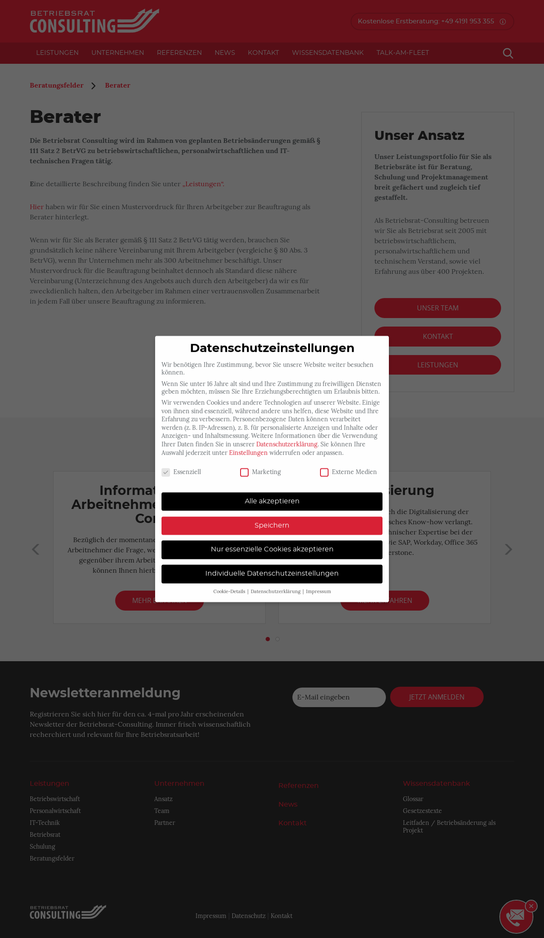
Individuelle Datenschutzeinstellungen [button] (272, 566)
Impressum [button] (318, 584)
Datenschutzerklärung (286, 437)
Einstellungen (248, 445)
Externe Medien (348, 464)
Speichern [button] (272, 517)
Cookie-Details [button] (229, 584)
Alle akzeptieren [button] (272, 493)
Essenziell (181, 464)
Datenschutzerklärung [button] (276, 584)
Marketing (260, 464)
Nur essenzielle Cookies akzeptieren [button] (272, 541)
